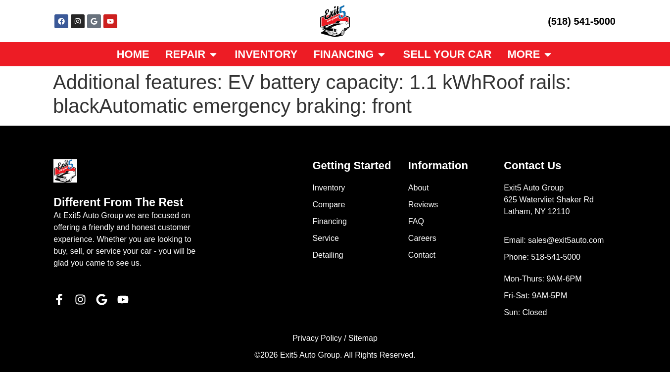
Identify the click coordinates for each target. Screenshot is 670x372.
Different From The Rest (118, 202)
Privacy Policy (317, 338)
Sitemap (363, 338)
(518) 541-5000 (582, 21)
